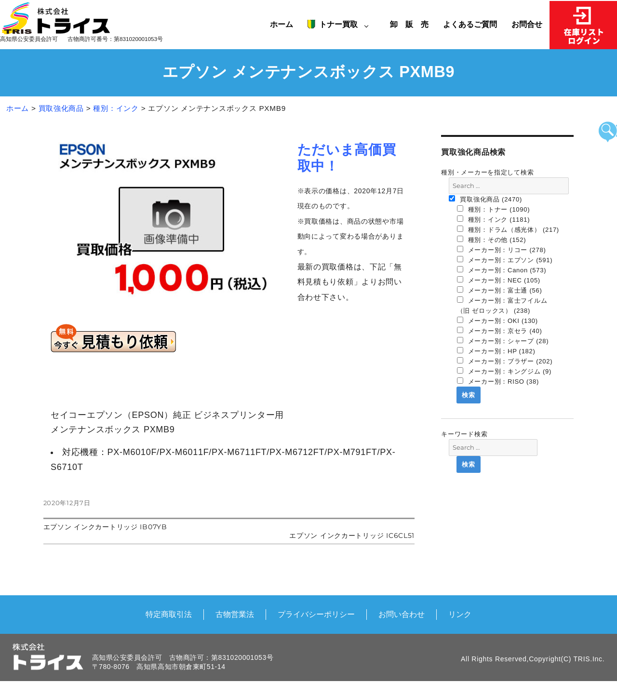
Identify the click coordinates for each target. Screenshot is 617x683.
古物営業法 (234, 614)
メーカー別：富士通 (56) (499, 290)
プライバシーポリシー (316, 614)
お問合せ (526, 24)
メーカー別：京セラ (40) (499, 331)
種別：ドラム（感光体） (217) (508, 229)
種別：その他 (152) (491, 239)
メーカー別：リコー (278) (501, 250)
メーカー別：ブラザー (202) (505, 361)
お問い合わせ (401, 614)
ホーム (281, 24)
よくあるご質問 (470, 24)
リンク (459, 614)
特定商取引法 (169, 614)
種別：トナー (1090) (493, 209)
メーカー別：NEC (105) (498, 280)
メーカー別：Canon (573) (502, 270)
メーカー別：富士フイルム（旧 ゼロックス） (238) (502, 305)
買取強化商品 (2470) (485, 199)
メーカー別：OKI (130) (497, 320)
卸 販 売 (413, 24)
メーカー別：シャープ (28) (503, 341)
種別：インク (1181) (493, 219)
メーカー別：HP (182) (496, 351)
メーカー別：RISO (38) (498, 381)
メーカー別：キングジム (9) (504, 371)
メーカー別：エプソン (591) (505, 260)
